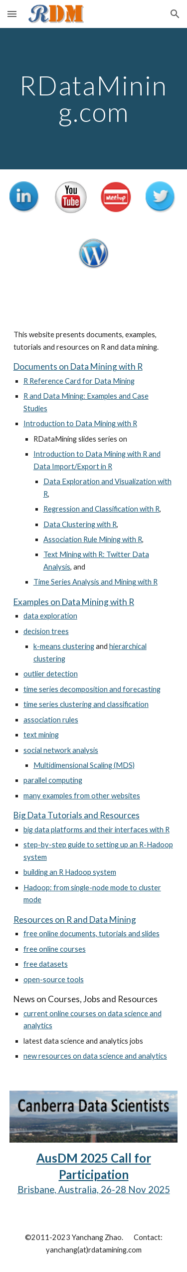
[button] (12, 13)
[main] (93, 98)
